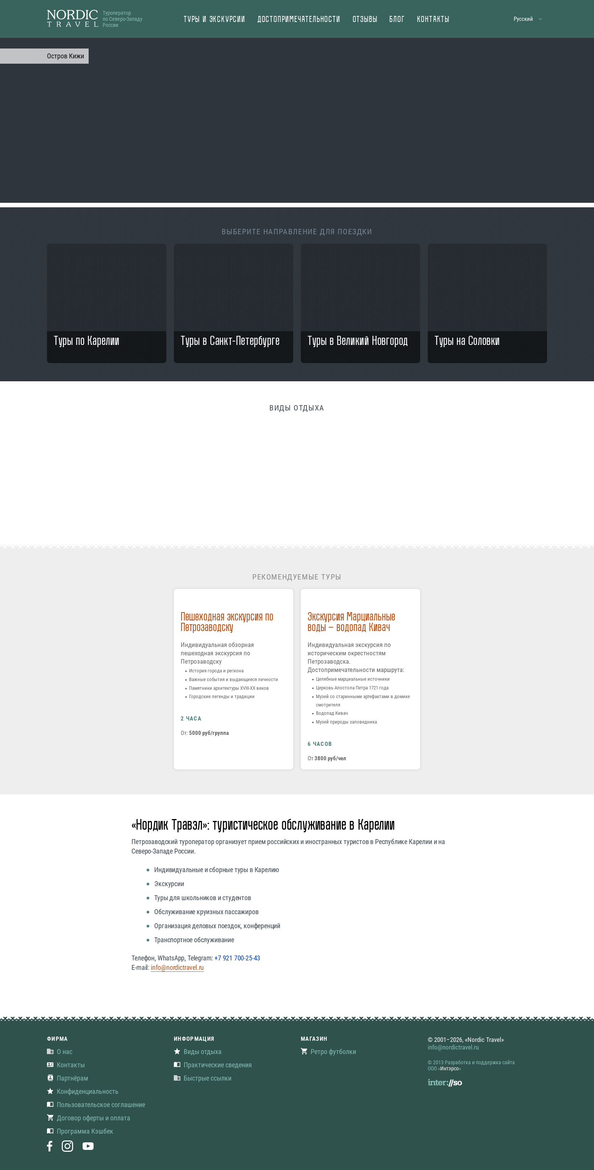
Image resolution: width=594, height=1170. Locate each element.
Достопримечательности (299, 20)
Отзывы (365, 20)
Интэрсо (449, 1068)
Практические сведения (213, 1065)
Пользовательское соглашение (96, 1105)
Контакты (433, 20)
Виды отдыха (198, 1052)
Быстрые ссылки (202, 1078)
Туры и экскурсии (214, 20)
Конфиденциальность (83, 1091)
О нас (59, 1052)
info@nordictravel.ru (177, 967)
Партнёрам (67, 1078)
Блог (397, 20)
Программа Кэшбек (80, 1131)
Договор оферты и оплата (88, 1118)
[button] (528, 19)
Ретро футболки (328, 1052)
